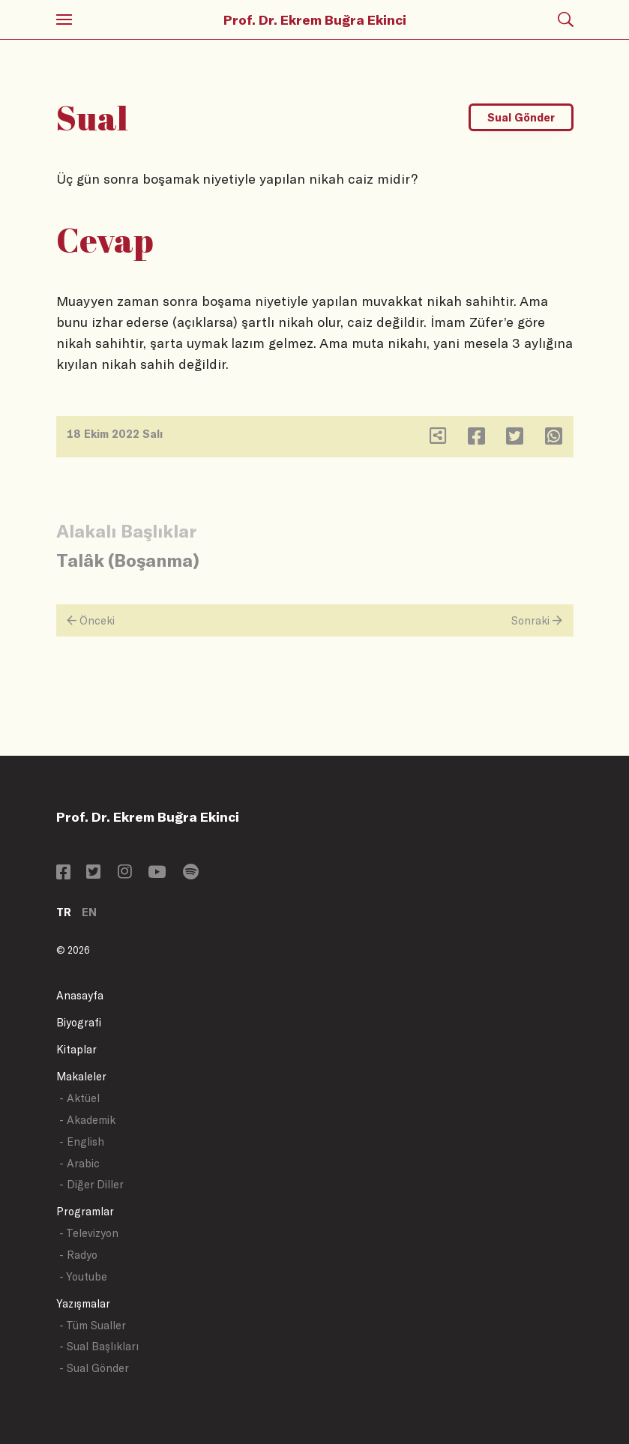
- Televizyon (88, 1233)
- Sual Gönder (94, 1368)
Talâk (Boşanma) (127, 560)
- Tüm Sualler (92, 1325)
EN (89, 912)
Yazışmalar (83, 1303)
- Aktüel (79, 1098)
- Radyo (78, 1254)
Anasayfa (79, 995)
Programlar (85, 1211)
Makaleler (81, 1076)
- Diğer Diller (91, 1184)
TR (63, 912)
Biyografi (78, 1022)
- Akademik (87, 1119)
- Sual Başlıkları (99, 1346)
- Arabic (79, 1163)
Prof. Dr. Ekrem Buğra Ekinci (314, 19)
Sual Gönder (521, 117)
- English (81, 1141)
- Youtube (83, 1276)
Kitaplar (76, 1049)
